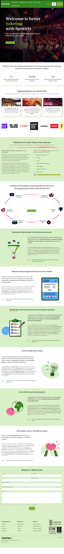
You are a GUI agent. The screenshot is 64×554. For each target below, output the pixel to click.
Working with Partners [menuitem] (37, 526)
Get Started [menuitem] (19, 526)
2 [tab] (27, 132)
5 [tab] (31, 132)
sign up (54, 4)
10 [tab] (38, 132)
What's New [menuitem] (4, 530)
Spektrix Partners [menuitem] (36, 524)
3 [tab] (28, 132)
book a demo (59, 4)
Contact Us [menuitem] (4, 524)
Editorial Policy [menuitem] (17, 540)
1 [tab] (26, 132)
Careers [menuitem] (3, 526)
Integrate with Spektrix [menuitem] (37, 530)
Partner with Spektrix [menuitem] (37, 528)
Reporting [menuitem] (19, 530)
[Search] (50, 4)
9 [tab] (37, 132)
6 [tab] (32, 132)
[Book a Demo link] (10, 42)
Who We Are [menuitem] (4, 528)
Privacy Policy (28, 504)
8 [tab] (35, 132)
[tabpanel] (7, 126)
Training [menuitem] (18, 528)
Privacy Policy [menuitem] (11, 540)
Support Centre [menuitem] (20, 524)
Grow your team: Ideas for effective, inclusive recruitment (19, 460)
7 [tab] (34, 132)
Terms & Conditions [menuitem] (5, 540)
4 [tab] (30, 132)
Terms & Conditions (34, 504)
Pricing (30, 2)
